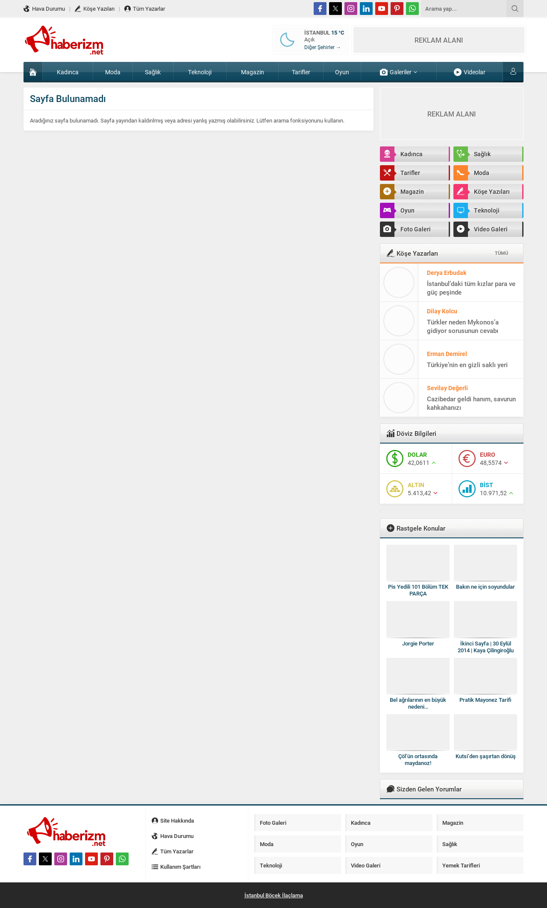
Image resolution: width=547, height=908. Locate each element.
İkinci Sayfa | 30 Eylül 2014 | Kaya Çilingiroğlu (486, 647)
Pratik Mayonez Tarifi (485, 699)
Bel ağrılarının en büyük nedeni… (418, 703)
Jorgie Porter (418, 643)
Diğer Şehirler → (322, 47)
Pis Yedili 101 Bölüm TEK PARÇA (418, 590)
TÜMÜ (501, 253)
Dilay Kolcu (442, 311)
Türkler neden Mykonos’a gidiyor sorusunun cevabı (463, 326)
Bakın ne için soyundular (485, 586)
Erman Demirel (447, 354)
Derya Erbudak (446, 273)
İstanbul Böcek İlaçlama (273, 895)
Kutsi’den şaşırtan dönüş (486, 756)
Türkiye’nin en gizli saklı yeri (467, 364)
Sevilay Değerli (447, 388)
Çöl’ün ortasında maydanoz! (418, 759)
